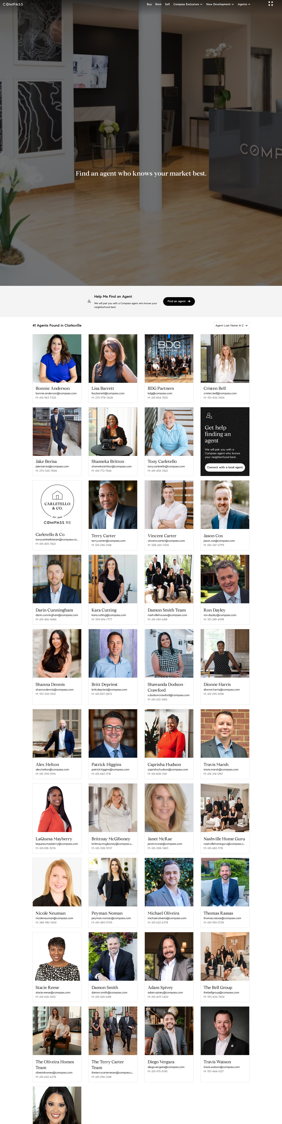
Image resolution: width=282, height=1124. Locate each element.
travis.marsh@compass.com (221, 769)
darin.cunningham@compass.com (57, 615)
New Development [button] (220, 4)
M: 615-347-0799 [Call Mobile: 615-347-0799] (214, 545)
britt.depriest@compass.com (109, 689)
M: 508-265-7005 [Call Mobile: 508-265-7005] (158, 545)
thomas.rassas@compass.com (222, 918)
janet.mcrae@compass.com (165, 844)
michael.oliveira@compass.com (167, 918)
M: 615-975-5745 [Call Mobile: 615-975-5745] (157, 1071)
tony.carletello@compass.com (166, 466)
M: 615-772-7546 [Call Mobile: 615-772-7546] (102, 470)
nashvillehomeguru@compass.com (225, 844)
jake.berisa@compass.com (52, 466)
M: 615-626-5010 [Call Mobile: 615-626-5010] (46, 996)
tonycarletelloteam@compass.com (57, 539)
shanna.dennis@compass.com (55, 689)
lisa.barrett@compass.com (108, 393)
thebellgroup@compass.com (221, 992)
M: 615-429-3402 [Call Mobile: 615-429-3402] (158, 996)
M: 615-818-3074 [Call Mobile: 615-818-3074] (46, 848)
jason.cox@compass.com (219, 540)
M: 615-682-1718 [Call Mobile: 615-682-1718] (101, 773)
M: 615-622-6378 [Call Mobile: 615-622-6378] (158, 922)
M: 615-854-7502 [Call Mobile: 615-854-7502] (158, 397)
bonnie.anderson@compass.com (56, 393)
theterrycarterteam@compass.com (113, 1072)
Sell (167, 4)
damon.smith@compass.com (109, 992)
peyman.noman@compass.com (111, 918)
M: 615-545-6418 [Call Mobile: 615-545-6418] (157, 619)
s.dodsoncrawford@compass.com (169, 695)
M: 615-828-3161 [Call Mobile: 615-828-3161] (157, 773)
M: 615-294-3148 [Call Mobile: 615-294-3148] (102, 545)
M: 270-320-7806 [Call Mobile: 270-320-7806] (46, 470)
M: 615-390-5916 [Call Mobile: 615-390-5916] (46, 773)
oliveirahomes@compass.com (54, 1072)
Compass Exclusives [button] (188, 4)
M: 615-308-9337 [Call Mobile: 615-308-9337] (102, 848)
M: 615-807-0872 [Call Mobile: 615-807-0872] (102, 694)
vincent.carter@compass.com (166, 540)
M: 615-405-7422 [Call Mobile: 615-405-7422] (158, 470)
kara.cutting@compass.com (109, 615)
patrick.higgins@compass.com (110, 769)
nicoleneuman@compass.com (54, 918)
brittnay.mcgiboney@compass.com (113, 844)
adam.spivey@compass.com (165, 992)
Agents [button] (244, 4)
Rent (158, 4)
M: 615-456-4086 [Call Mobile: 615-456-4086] (46, 619)
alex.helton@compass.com (52, 769)
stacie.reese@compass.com (53, 992)
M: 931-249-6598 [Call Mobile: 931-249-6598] (214, 619)
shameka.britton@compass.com (112, 466)
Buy (149, 4)
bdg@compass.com (160, 393)
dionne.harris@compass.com (222, 689)
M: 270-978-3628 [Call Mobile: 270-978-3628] (102, 397)
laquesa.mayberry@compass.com (57, 844)
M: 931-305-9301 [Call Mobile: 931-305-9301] (46, 694)
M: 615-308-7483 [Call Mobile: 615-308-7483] (158, 848)
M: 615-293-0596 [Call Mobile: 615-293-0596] (214, 694)
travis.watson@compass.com (222, 1067)
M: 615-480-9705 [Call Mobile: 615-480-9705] (102, 922)
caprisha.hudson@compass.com (168, 769)
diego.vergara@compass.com (166, 1067)
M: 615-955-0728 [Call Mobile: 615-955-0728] (214, 922)
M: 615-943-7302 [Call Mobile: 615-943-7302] (46, 397)
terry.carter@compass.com (109, 540)
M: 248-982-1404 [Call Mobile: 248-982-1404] (46, 922)
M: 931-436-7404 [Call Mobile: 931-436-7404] (214, 397)
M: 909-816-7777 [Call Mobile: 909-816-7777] (102, 619)
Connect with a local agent (225, 467)
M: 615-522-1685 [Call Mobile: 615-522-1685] (157, 699)
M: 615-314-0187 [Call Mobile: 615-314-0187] (213, 773)
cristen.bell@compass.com (220, 393)
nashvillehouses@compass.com (167, 615)
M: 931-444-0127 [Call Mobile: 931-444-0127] (214, 1071)
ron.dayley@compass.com (220, 615)
